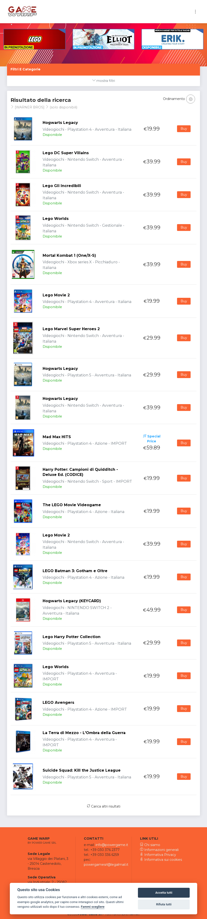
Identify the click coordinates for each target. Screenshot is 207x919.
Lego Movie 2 (56, 295)
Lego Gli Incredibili (62, 186)
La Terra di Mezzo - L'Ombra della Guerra (84, 733)
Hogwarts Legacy (60, 122)
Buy (184, 128)
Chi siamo (150, 845)
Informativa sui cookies (161, 860)
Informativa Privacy (158, 855)
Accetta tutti (163, 892)
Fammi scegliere (92, 906)
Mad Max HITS (57, 437)
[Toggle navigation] (195, 11)
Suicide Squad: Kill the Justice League (82, 770)
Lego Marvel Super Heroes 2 (71, 329)
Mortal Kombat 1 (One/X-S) (69, 255)
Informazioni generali (159, 850)
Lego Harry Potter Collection (71, 637)
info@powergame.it (112, 845)
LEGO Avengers (58, 702)
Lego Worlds (56, 218)
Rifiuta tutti (164, 904)
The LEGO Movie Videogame (72, 505)
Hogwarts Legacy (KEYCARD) (72, 601)
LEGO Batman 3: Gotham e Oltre (75, 571)
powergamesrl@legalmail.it (106, 864)
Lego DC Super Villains (66, 153)
